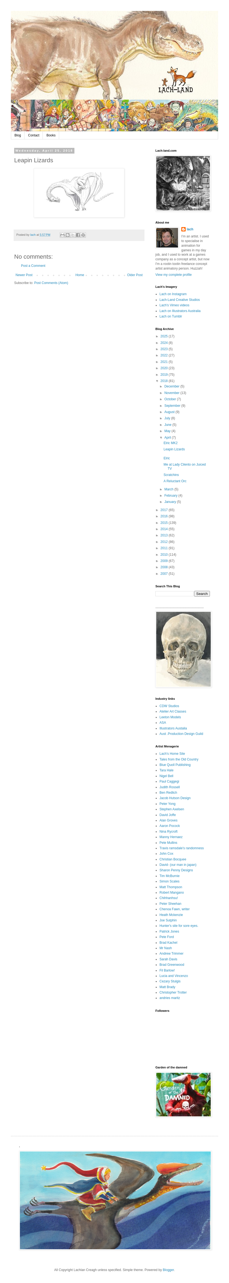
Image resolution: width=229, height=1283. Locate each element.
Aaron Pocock (169, 826)
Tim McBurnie (169, 876)
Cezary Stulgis (169, 981)
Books (50, 135)
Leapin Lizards (174, 449)
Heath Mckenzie (171, 915)
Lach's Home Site (172, 754)
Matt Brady (167, 987)
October (170, 399)
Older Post (135, 275)
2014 (165, 529)
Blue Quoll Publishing (175, 765)
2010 (165, 555)
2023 (165, 349)
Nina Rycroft (168, 831)
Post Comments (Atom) (51, 283)
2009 (165, 561)
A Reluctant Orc (175, 481)
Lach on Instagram (172, 294)
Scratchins (171, 475)
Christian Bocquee (172, 859)
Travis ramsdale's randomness (181, 848)
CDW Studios (169, 706)
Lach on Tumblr (170, 316)
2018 (165, 381)
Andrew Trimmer (171, 953)
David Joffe (167, 815)
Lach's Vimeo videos (174, 305)
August (170, 412)
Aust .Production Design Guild (181, 734)
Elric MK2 (170, 443)
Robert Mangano (171, 892)
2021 (165, 362)
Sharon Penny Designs (176, 870)
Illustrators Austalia (173, 728)
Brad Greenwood (171, 965)
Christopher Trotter (173, 992)
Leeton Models (170, 717)
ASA (162, 723)
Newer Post (24, 275)
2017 (165, 510)
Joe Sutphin (168, 920)
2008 (165, 567)
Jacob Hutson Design (175, 798)
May (167, 431)
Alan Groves (168, 820)
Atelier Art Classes (172, 711)
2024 (165, 343)
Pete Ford (166, 937)
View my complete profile (173, 275)
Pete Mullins (168, 843)
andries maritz (169, 998)
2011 (165, 548)
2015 (165, 523)
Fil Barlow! (167, 970)
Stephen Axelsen (171, 809)
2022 (165, 355)
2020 (165, 368)
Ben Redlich (168, 793)
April (168, 437)
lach (190, 229)
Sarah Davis (168, 959)
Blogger (168, 1270)
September (172, 406)
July (167, 418)
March (169, 489)
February (171, 495)
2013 (165, 535)
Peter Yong (167, 804)
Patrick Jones (169, 931)
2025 (165, 336)
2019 (165, 375)
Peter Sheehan (170, 904)
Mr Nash (165, 948)
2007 (165, 574)
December (172, 386)
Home (80, 275)
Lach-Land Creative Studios (179, 300)
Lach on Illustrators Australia (180, 311)
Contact (33, 135)
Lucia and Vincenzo (173, 976)
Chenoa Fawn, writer (174, 909)
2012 (165, 542)
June (168, 425)
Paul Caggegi (169, 781)
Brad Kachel (168, 943)
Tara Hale (166, 770)
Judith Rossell (169, 787)
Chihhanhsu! (168, 898)
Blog (17, 135)
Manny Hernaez (171, 837)
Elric (167, 458)
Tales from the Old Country (178, 759)
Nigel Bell (166, 776)
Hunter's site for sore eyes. (178, 926)
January (170, 502)
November (172, 393)
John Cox (166, 854)
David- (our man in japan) (177, 865)
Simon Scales (169, 881)
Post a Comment (33, 266)
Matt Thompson (170, 887)
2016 (165, 516)
